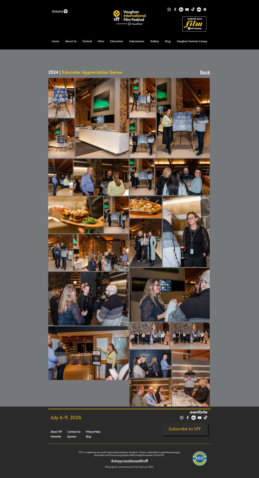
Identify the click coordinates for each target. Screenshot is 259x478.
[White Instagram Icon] (169, 9)
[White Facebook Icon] (175, 9)
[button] (72, 42)
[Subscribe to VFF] (185, 429)
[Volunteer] (62, 436)
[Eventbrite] (205, 9)
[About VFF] (62, 432)
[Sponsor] (79, 436)
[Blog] (98, 436)
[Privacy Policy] (98, 432)
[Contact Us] (79, 432)
